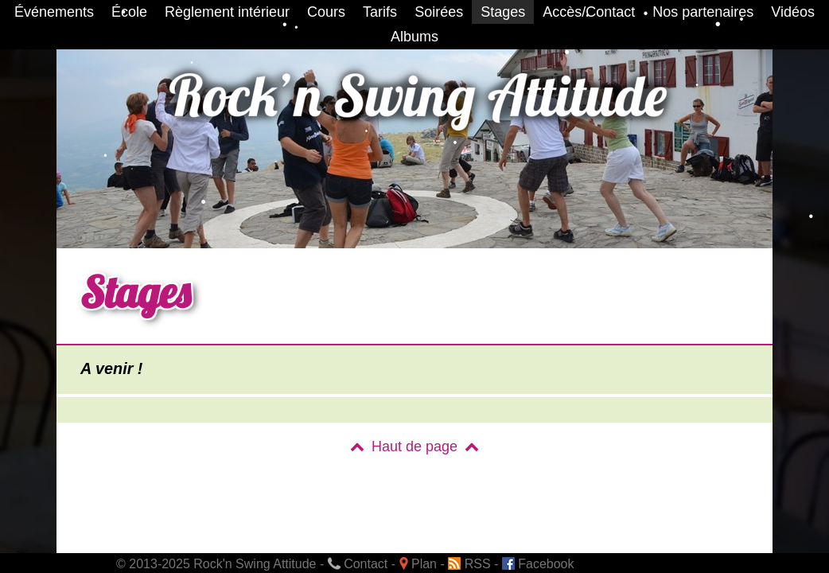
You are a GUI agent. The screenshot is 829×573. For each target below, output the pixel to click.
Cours (326, 12)
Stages (503, 12)
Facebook (538, 564)
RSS (469, 564)
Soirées (438, 12)
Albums (414, 37)
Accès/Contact (589, 12)
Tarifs (380, 12)
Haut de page (414, 446)
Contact (358, 564)
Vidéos (793, 12)
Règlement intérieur (227, 12)
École (129, 12)
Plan (418, 564)
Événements (54, 12)
